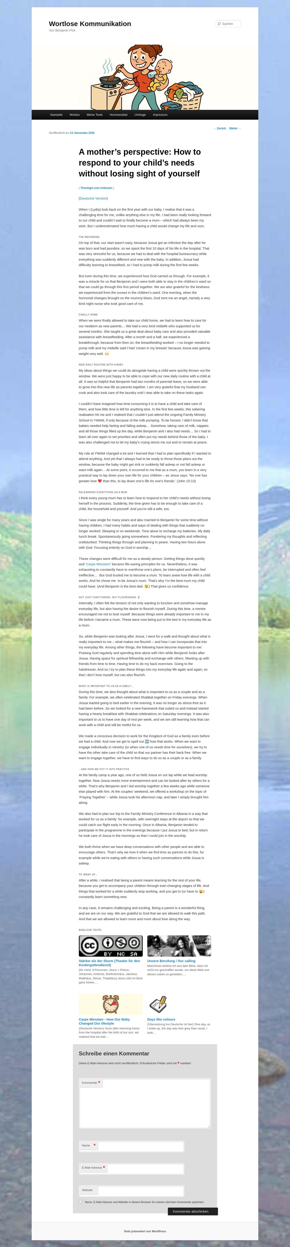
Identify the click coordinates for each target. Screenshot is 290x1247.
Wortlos (75, 114)
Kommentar (91, 1083)
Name (89, 1145)
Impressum (160, 114)
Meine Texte (95, 114)
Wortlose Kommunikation (90, 23)
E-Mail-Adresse (93, 1168)
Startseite (56, 114)
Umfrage (140, 114)
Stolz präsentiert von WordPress (145, 1231)
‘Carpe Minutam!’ (98, 564)
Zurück (219, 128)
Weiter (235, 128)
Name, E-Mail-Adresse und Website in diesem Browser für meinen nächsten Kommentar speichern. (145, 1202)
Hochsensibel (118, 114)
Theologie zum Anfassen (96, 188)
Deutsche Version (93, 198)
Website (87, 1190)
